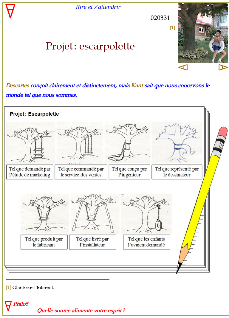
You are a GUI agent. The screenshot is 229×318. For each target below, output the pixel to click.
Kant (137, 85)
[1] (172, 27)
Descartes (17, 85)
